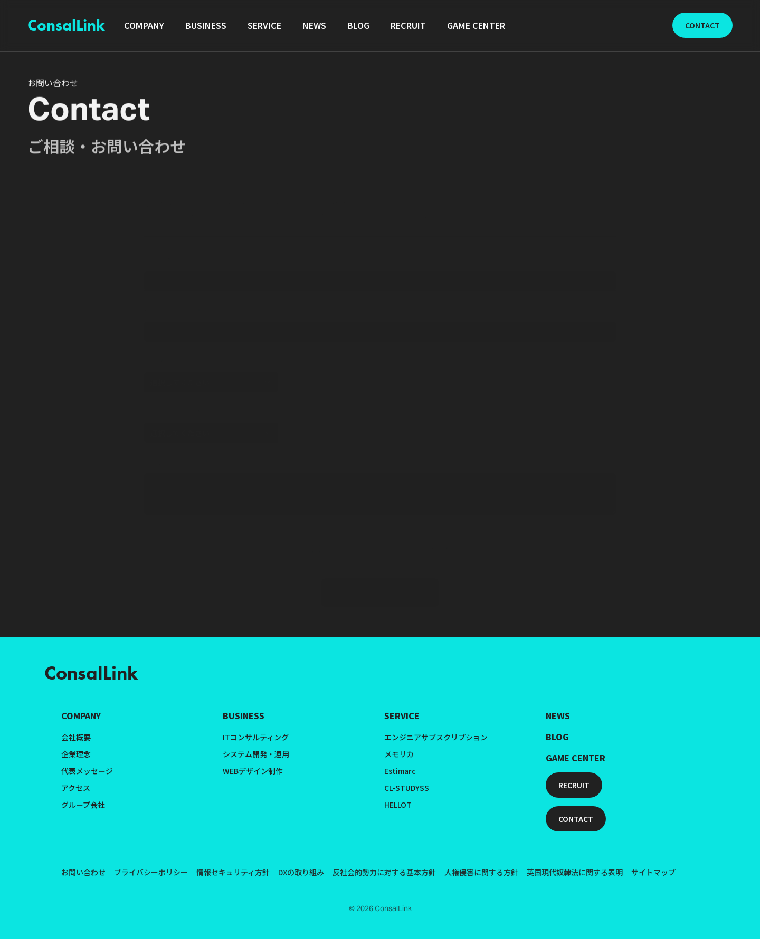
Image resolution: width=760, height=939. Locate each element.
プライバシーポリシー (151, 872)
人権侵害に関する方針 (481, 872)
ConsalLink (66, 25)
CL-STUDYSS (406, 787)
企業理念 (76, 754)
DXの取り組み (301, 872)
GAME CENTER (575, 757)
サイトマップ (653, 872)
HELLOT (398, 804)
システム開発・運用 (256, 754)
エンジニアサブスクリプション (436, 737)
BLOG (557, 736)
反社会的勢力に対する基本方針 (384, 872)
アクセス (75, 787)
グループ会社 (83, 804)
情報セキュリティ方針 (233, 872)
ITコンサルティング (256, 737)
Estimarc (400, 771)
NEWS (558, 715)
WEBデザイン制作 (253, 771)
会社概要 (76, 737)
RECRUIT (574, 785)
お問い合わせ (83, 872)
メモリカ (399, 754)
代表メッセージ (87, 771)
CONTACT (702, 25)
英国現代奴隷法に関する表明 (575, 872)
